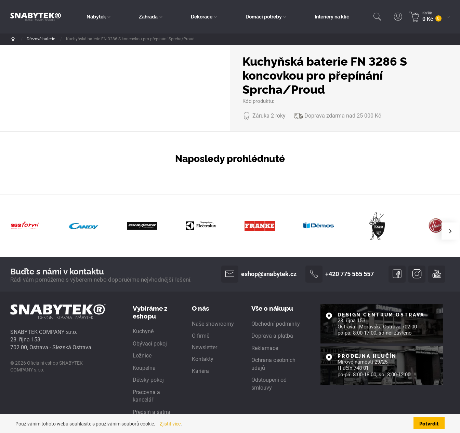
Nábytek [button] (96, 16)
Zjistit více (170, 424)
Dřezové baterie (41, 39)
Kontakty (202, 359)
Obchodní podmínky (275, 324)
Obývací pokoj (150, 343)
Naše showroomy (213, 324)
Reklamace (264, 348)
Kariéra (200, 371)
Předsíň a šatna (151, 412)
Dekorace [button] (201, 16)
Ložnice (142, 355)
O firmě (200, 336)
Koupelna (144, 368)
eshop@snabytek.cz (259, 274)
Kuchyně (143, 331)
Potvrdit (429, 423)
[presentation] (450, 231)
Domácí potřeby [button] (264, 16)
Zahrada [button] (148, 16)
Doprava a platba (272, 336)
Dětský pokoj (148, 380)
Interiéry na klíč (332, 16)
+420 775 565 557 (339, 274)
